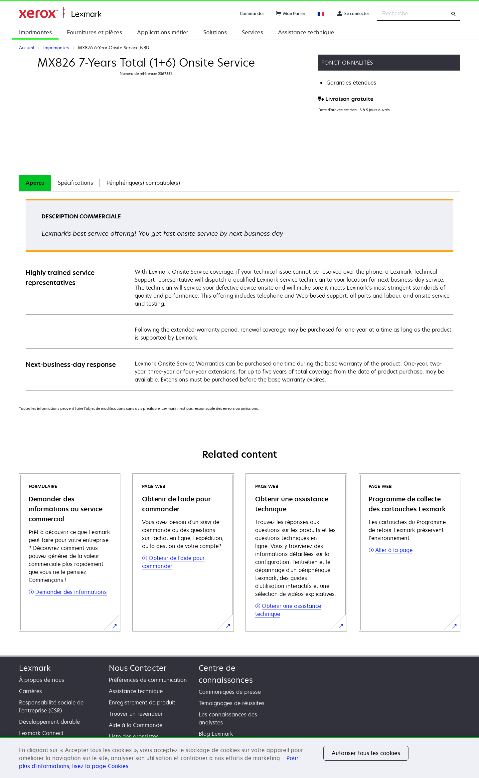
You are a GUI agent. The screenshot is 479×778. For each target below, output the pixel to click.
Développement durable (49, 721)
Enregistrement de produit (142, 702)
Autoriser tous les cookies (366, 753)
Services (252, 32)
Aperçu (35, 182)
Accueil (60, 12)
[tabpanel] (239, 294)
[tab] (35, 183)
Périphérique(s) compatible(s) (143, 182)
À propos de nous (41, 679)
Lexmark (35, 668)
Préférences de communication (148, 679)
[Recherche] (453, 14)
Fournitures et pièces (94, 32)
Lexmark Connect (41, 733)
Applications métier (162, 32)
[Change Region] (321, 13)
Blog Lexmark (216, 733)
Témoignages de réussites (231, 703)
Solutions (215, 32)
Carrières (30, 691)
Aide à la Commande (135, 725)
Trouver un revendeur (136, 713)
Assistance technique (306, 32)
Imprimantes (35, 32)
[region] (239, 757)
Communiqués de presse (230, 691)
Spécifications (75, 182)
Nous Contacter (138, 668)
